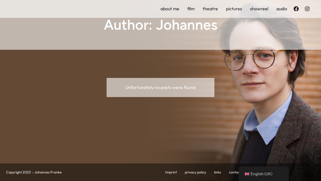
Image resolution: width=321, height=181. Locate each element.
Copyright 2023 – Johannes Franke (34, 172)
